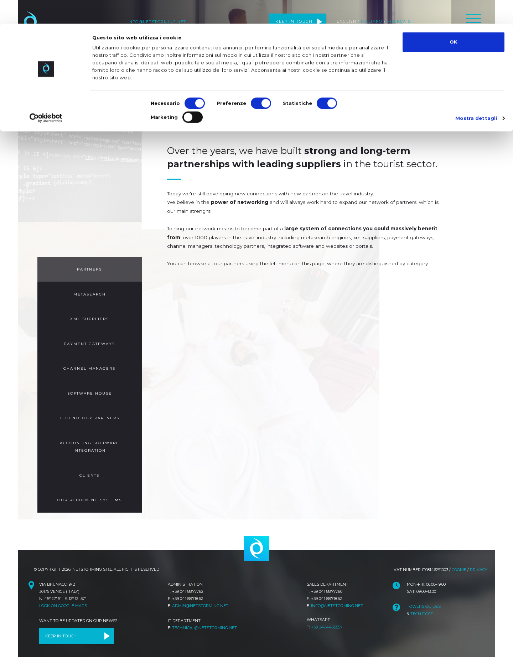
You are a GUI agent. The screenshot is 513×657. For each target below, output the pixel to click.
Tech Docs (421, 607)
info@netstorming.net (337, 599)
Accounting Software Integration (89, 442)
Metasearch (89, 293)
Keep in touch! (62, 630)
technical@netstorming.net (204, 621)
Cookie (459, 563)
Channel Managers (89, 366)
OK (453, 18)
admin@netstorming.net (200, 599)
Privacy (478, 563)
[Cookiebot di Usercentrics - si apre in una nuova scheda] (46, 94)
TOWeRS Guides (423, 600)
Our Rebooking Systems (89, 495)
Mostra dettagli (476, 94)
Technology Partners (89, 415)
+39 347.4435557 (326, 620)
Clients (89, 471)
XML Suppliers (89, 317)
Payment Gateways (89, 342)
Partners (89, 269)
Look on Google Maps (63, 599)
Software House (89, 390)
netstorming (256, 542)
